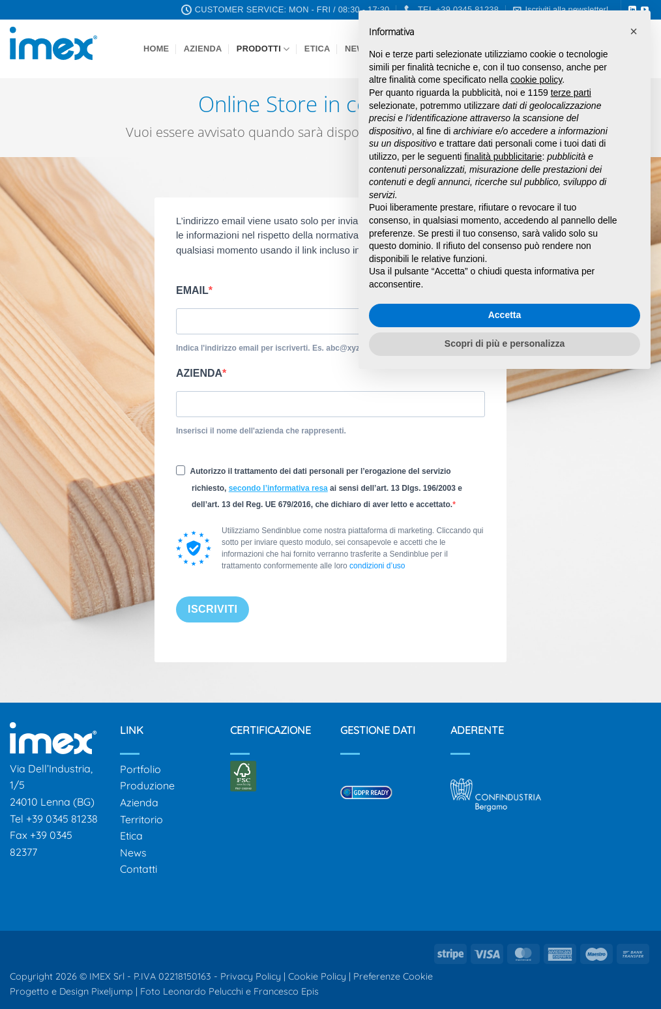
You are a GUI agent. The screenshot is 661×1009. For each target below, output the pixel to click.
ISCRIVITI (212, 609)
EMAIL (192, 290)
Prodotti (263, 49)
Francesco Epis (286, 991)
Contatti (138, 868)
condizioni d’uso (377, 565)
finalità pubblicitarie (503, 156)
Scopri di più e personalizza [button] (505, 343)
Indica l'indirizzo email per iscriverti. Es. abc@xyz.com (277, 348)
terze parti (571, 92)
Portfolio (140, 769)
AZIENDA (199, 373)
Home (156, 48)
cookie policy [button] (536, 79)
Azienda (203, 48)
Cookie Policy (317, 976)
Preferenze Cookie (393, 976)
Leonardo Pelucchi (204, 991)
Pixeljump (112, 991)
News (133, 852)
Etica (317, 48)
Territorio (141, 819)
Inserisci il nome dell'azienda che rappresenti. (261, 430)
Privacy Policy (250, 976)
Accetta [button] (504, 315)
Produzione (147, 785)
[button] (633, 31)
